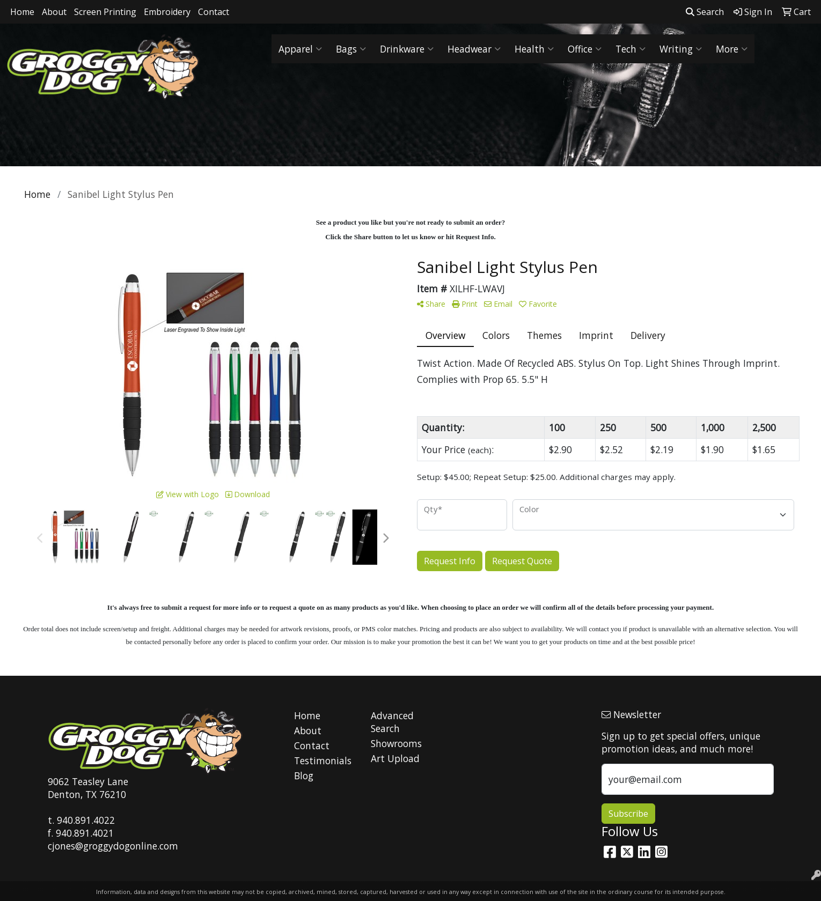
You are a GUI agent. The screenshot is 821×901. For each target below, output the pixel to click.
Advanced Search (392, 722)
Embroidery (167, 12)
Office (585, 48)
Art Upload (395, 758)
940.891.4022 (86, 820)
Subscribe (628, 813)
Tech (630, 48)
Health (534, 48)
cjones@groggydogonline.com (113, 845)
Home (22, 12)
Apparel (300, 48)
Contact (213, 12)
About (54, 12)
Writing (680, 48)
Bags (351, 48)
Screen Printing (105, 12)
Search (705, 12)
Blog (303, 775)
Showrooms (396, 743)
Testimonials (322, 760)
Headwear (474, 48)
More (731, 48)
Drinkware (407, 48)
